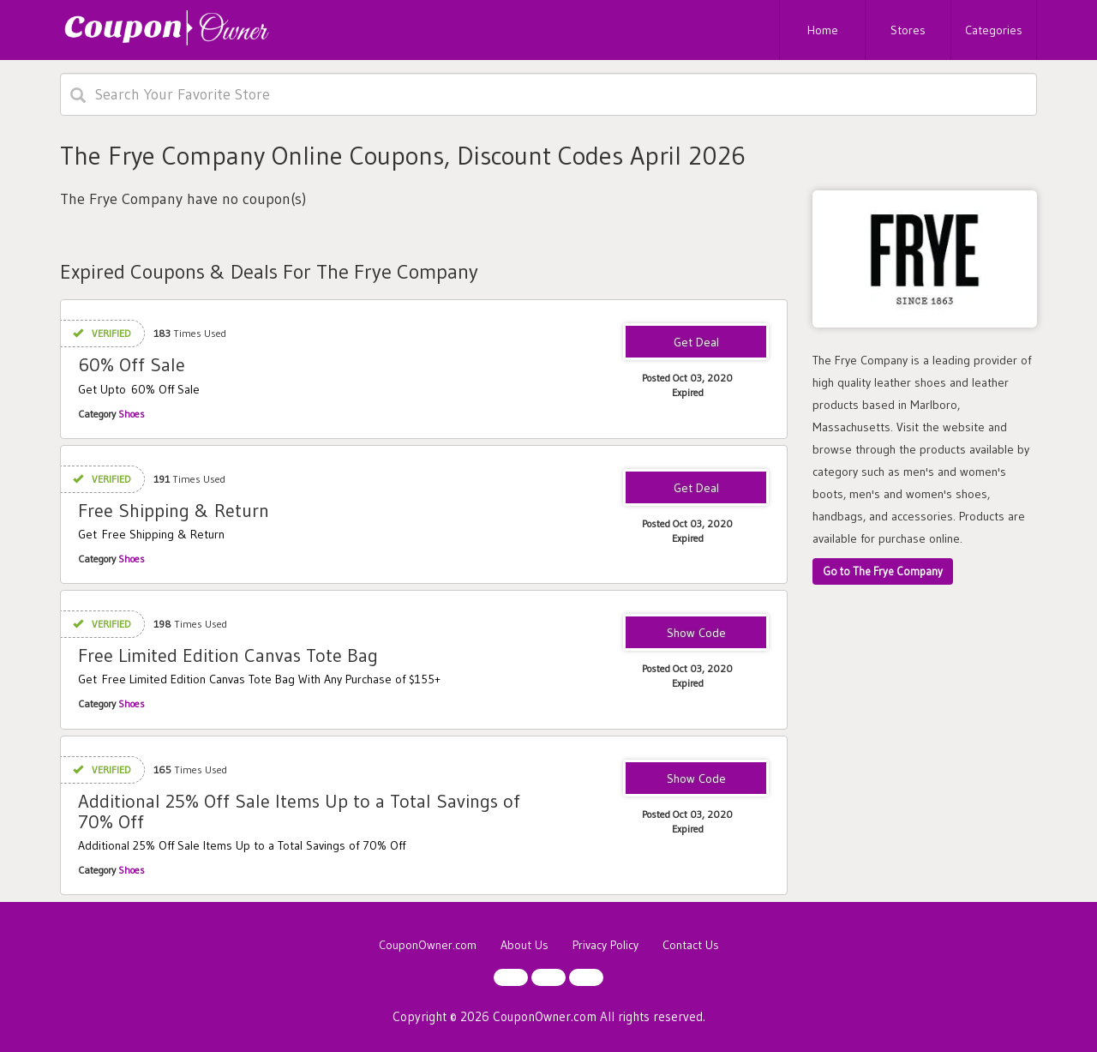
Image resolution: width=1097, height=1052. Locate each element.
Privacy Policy (605, 945)
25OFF (696, 779)
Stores (908, 30)
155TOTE (696, 633)
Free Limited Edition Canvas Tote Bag (228, 655)
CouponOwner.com (428, 945)
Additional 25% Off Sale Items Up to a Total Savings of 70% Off (299, 811)
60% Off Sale (131, 364)
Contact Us (690, 945)
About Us (524, 945)
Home (822, 30)
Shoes (131, 413)
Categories (993, 30)
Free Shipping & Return (173, 510)
